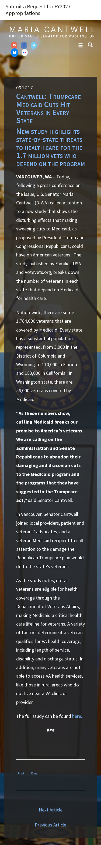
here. (77, 716)
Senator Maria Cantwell (52, 32)
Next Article (50, 810)
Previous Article (50, 825)
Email (35, 773)
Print (21, 773)
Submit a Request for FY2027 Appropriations (38, 9)
